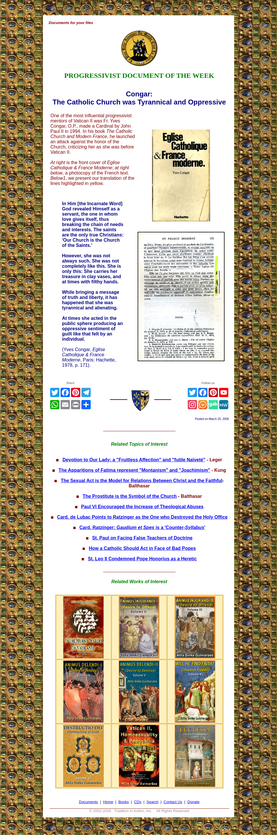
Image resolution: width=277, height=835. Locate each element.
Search (152, 802)
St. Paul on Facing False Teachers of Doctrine (142, 537)
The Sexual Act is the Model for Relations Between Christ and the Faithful (142, 480)
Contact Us (173, 802)
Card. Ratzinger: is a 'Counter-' (142, 527)
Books (123, 802)
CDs (137, 802)
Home (108, 802)
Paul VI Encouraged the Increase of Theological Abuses (142, 506)
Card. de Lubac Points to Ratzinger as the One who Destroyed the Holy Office (142, 517)
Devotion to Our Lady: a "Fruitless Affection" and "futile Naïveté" (134, 459)
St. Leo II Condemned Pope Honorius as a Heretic (142, 558)
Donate (193, 802)
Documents (88, 802)
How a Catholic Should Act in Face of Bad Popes (142, 548)
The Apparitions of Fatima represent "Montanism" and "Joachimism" (134, 470)
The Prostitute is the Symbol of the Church (129, 496)
